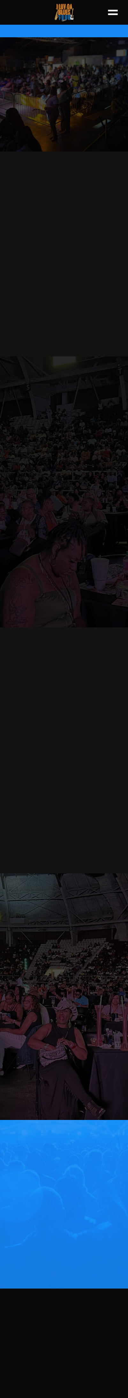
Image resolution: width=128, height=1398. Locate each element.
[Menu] (113, 12)
